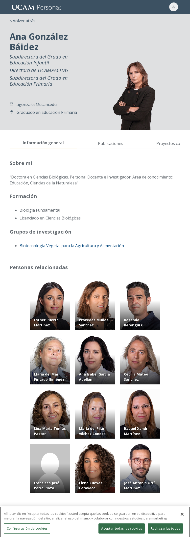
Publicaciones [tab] (110, 143)
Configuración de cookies (27, 530)
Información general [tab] (43, 142)
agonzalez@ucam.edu (37, 104)
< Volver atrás (22, 20)
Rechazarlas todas (165, 530)
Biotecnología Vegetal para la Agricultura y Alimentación (72, 245)
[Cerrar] (182, 516)
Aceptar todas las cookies (121, 530)
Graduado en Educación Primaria (47, 112)
